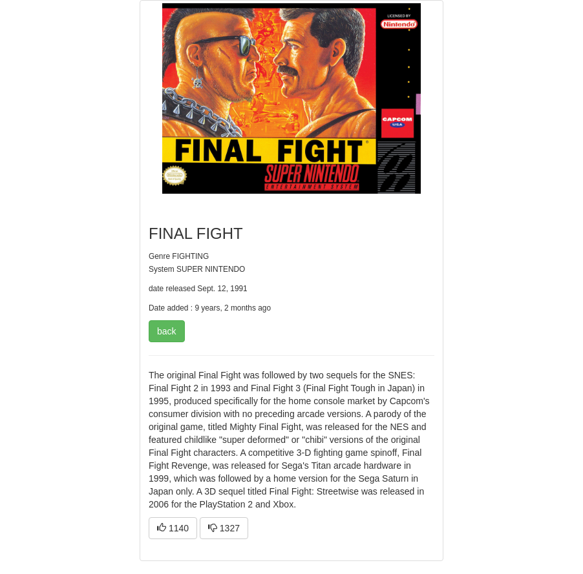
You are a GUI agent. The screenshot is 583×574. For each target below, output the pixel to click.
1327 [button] (224, 528)
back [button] (166, 331)
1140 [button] (173, 528)
